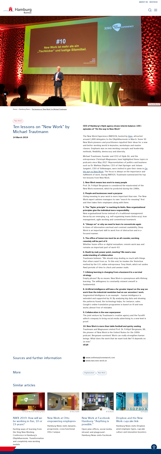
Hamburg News (24, 109)
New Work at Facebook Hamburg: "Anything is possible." (96, 421)
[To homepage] (17, 10)
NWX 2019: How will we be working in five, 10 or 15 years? (27, 421)
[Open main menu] (156, 10)
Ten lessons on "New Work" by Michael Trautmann (49, 109)
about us (143, 2)
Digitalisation (89, 373)
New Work (18, 121)
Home (15, 109)
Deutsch (154, 2)
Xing (130, 136)
